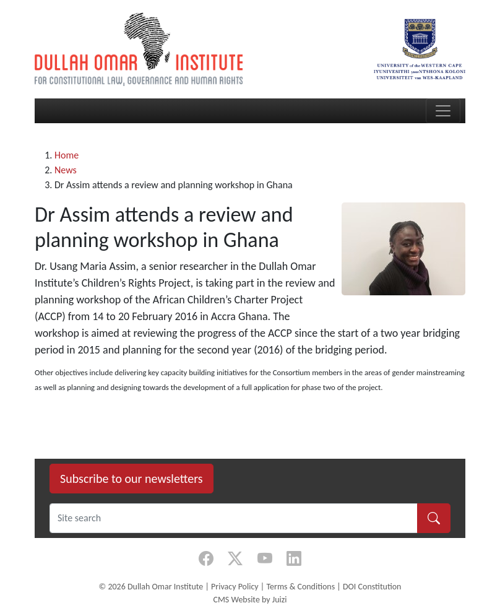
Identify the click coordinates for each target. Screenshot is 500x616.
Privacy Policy (235, 586)
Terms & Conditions (300, 586)
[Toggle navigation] (443, 110)
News (65, 170)
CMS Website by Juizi (250, 599)
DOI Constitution (372, 586)
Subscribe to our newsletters (131, 478)
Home (66, 155)
